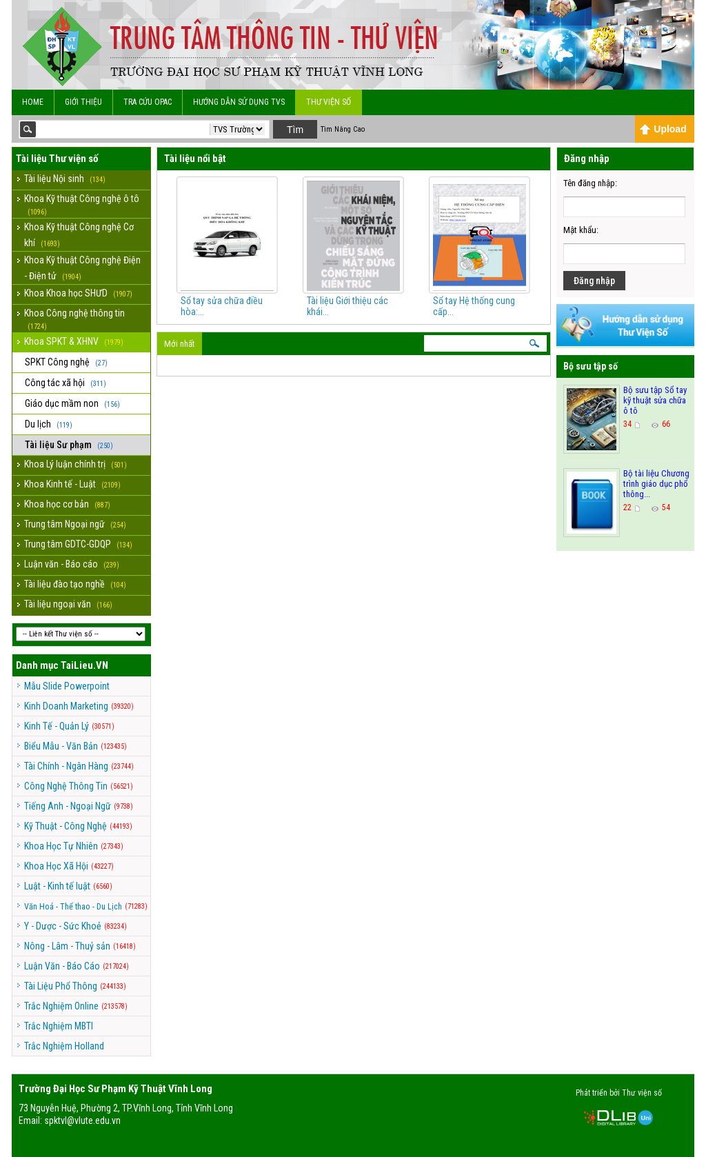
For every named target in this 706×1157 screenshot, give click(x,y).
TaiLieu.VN (84, 665)
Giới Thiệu (83, 102)
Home (32, 102)
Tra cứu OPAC (147, 102)
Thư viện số (328, 102)
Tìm (295, 129)
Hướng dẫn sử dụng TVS (239, 102)
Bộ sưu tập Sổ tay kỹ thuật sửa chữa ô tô (655, 400)
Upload (663, 128)
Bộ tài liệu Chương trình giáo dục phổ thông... (656, 483)
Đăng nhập (594, 280)
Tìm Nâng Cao (343, 129)
